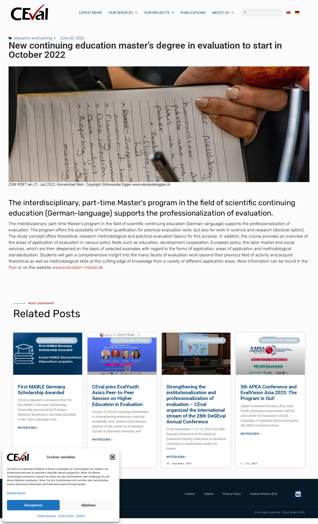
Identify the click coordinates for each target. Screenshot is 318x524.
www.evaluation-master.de (77, 267)
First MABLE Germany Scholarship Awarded (41, 389)
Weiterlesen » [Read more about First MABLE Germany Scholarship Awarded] (28, 427)
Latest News (90, 12)
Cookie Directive (46, 515)
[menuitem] (288, 12)
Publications (193, 12)
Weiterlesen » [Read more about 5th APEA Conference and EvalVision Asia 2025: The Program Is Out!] (250, 433)
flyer (13, 267)
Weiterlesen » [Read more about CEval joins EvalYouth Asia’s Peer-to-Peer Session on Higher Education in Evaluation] (102, 439)
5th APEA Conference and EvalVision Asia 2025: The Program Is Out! (268, 392)
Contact (190, 494)
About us (223, 12)
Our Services (123, 12)
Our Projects (159, 12)
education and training (33, 38)
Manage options (16, 492)
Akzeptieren (33, 505)
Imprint (80, 515)
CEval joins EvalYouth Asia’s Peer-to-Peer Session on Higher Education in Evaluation (117, 395)
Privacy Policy (66, 515)
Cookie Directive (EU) (263, 494)
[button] (112, 457)
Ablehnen (88, 505)
